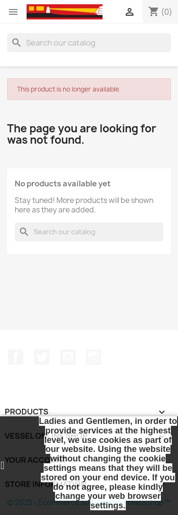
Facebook (15, 357)
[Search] (89, 42)
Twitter (41, 357)
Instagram (93, 357)
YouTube (67, 357)
